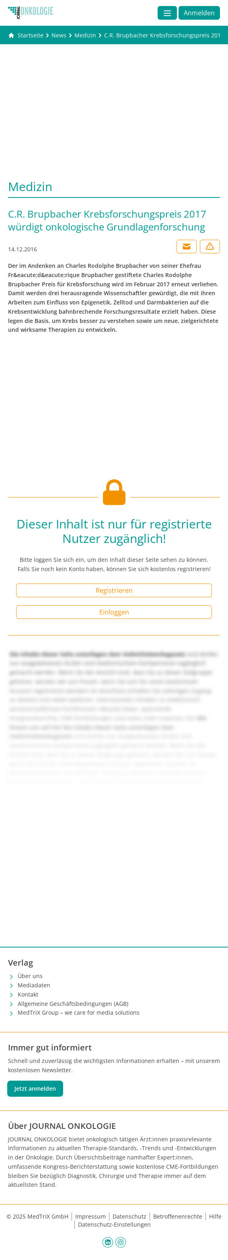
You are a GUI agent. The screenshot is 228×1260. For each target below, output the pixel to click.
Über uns (30, 976)
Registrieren (114, 590)
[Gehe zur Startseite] (25, 35)
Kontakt (28, 994)
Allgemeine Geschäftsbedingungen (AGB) (73, 1003)
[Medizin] (85, 35)
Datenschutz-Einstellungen (114, 1224)
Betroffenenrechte (177, 1216)
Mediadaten (34, 985)
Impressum (90, 1216)
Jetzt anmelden (35, 1088)
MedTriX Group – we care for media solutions (79, 1012)
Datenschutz (129, 1216)
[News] (58, 35)
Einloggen (114, 612)
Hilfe (215, 1216)
